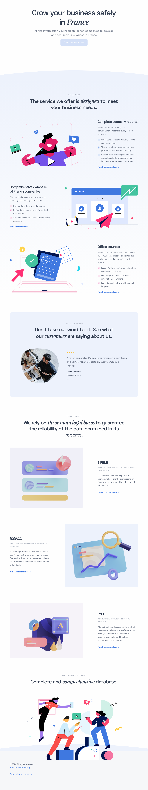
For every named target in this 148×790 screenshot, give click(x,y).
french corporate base (107, 167)
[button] (68, 379)
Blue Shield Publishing (20, 768)
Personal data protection (21, 774)
